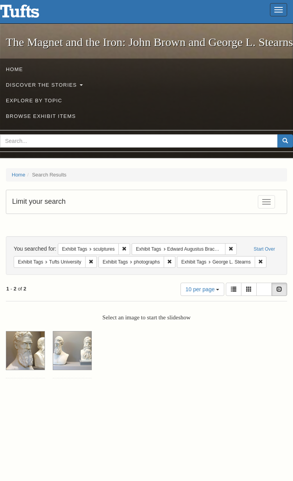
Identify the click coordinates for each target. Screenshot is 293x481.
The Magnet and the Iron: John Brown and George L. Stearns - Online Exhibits (29, 13)
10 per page (203, 289)
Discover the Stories (44, 85)
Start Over (264, 249)
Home (14, 69)
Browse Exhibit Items (41, 116)
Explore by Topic (34, 100)
